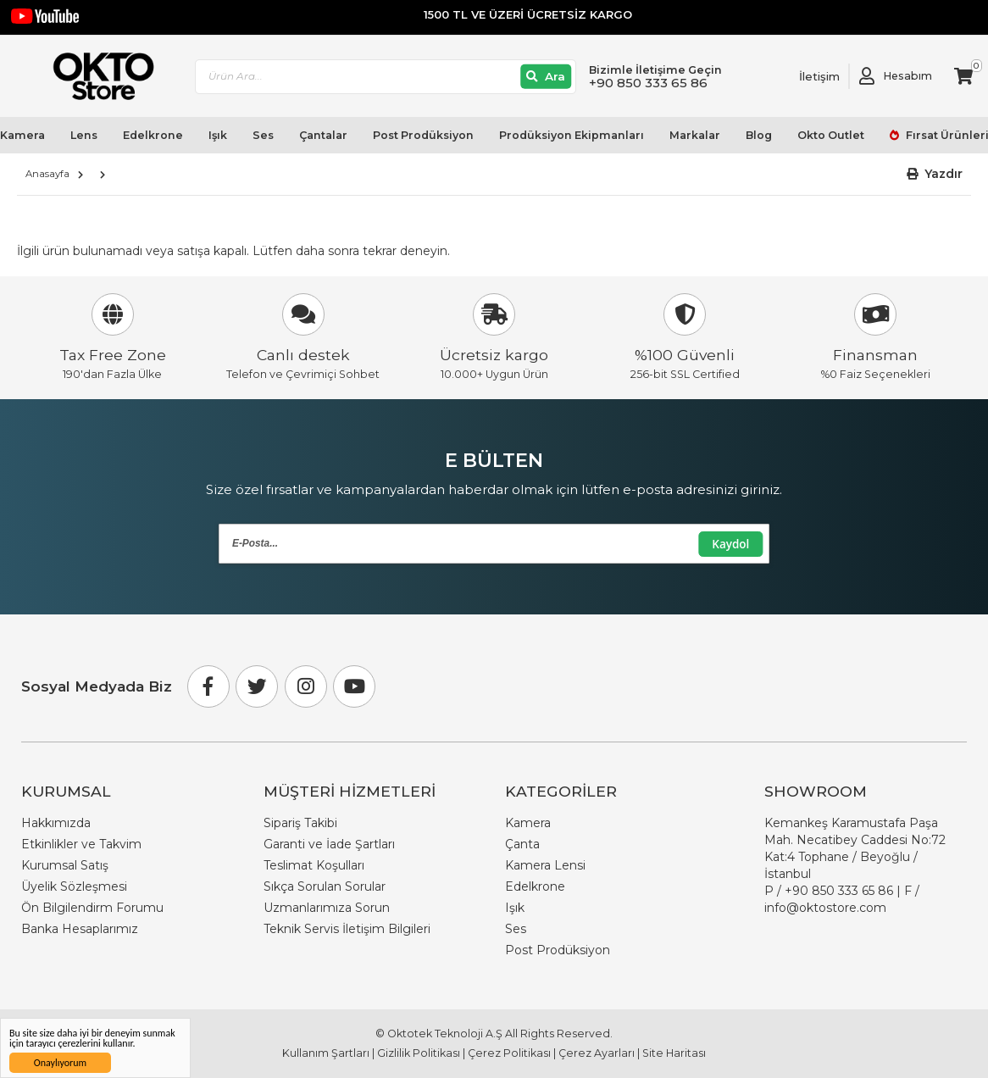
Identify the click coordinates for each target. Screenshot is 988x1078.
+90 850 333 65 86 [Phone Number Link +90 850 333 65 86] (839, 890)
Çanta (522, 844)
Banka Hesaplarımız (79, 928)
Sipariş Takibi (300, 823)
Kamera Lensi (545, 865)
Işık (217, 135)
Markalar (694, 135)
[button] (935, 174)
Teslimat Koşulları (314, 865)
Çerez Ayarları (596, 1053)
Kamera (528, 823)
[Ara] (546, 76)
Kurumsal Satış (64, 865)
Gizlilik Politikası (418, 1053)
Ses (263, 135)
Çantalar (323, 135)
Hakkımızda (56, 823)
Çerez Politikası (509, 1053)
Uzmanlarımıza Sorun (327, 907)
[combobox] (385, 76)
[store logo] (95, 76)
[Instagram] (306, 686)
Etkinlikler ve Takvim (81, 844)
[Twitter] (257, 686)
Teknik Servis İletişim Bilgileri (347, 928)
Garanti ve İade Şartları (329, 844)
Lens (83, 135)
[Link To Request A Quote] (806, 76)
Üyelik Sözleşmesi (74, 886)
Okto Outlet (830, 135)
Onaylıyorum (60, 1063)
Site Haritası (674, 1053)
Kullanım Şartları (325, 1053)
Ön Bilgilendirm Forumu (92, 907)
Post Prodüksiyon (423, 135)
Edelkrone (153, 135)
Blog (759, 135)
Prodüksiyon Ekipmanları (571, 135)
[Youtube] (354, 686)
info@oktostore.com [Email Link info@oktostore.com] (825, 907)
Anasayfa (47, 174)
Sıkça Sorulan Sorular (325, 886)
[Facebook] (208, 686)
